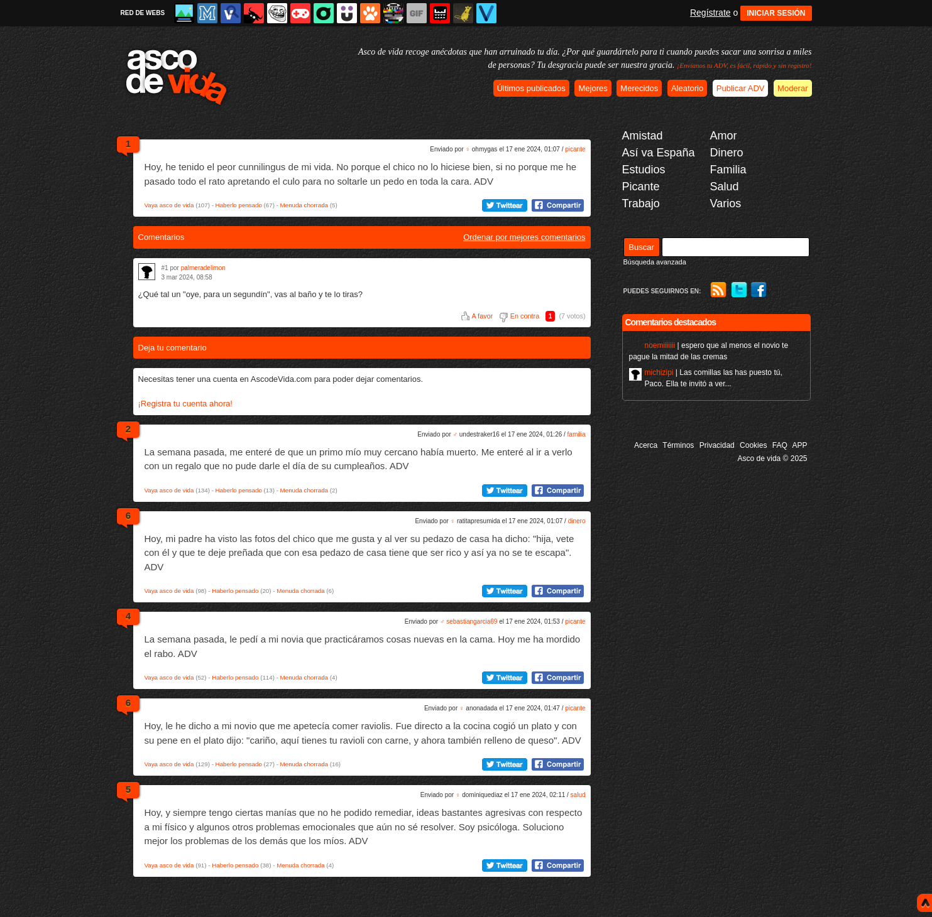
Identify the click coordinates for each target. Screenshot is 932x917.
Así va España (658, 152)
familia (576, 434)
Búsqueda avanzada (654, 262)
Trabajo (641, 203)
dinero (577, 521)
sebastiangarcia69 (471, 621)
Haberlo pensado (239, 205)
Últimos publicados (531, 88)
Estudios (644, 169)
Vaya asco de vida (169, 205)
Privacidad (717, 445)
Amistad (642, 135)
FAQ (779, 445)
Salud (724, 186)
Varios (726, 203)
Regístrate (710, 13)
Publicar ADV (740, 88)
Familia (728, 169)
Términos (678, 445)
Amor (723, 135)
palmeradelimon (203, 267)
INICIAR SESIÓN (776, 13)
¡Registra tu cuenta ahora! (185, 403)
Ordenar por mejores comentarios (524, 237)
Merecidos (639, 88)
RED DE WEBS (143, 12)
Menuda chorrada (304, 205)
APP (799, 445)
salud (578, 794)
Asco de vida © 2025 (773, 458)
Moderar (792, 88)
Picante (641, 186)
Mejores (592, 88)
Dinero (726, 152)
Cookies (753, 445)
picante (575, 149)
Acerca (645, 445)
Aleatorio (687, 88)
